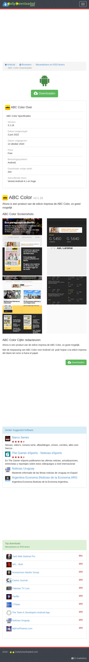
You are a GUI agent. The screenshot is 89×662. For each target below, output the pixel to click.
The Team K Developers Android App (28, 612)
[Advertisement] (44, 35)
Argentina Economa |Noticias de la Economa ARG (44, 477)
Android (10, 64)
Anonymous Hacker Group (22, 572)
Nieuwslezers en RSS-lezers (50, 64)
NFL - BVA (14, 564)
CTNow (13, 604)
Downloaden (44, 93)
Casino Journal (16, 580)
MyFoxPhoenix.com (19, 628)
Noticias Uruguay (23, 468)
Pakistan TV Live (17, 588)
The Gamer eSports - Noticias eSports (37, 453)
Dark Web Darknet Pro (20, 556)
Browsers (25, 64)
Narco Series (20, 437)
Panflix (12, 596)
